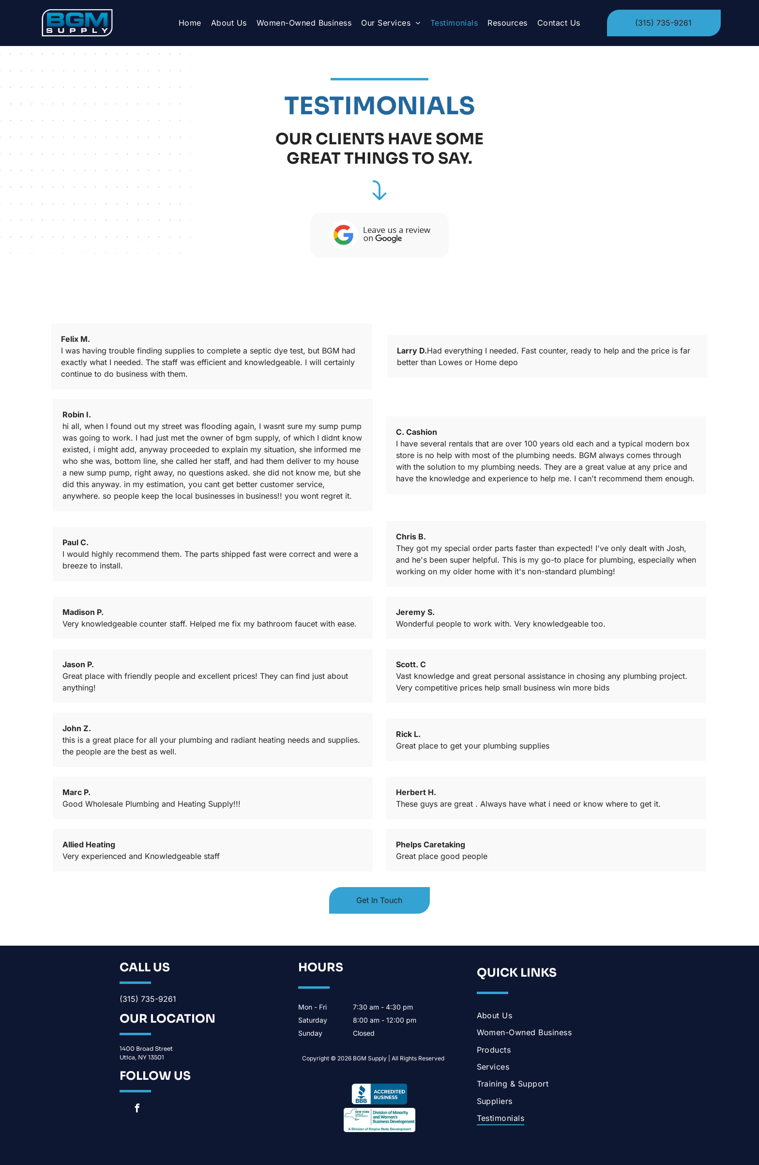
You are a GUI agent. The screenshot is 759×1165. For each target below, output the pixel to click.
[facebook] (137, 1110)
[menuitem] (190, 23)
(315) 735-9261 (148, 999)
